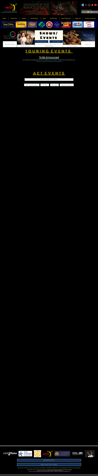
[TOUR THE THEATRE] (10, 44)
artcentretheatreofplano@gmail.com (63, 471)
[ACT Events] (56, 41)
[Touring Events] (41, 41)
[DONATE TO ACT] (49, 460)
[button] (34, 18)
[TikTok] (92, 5)
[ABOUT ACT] (88, 44)
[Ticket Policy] (54, 85)
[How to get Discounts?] (32, 85)
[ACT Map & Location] (72, 46)
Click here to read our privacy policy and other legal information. (60, 469)
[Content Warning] (49, 46)
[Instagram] (89, 5)
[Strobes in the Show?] (26, 46)
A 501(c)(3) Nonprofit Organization (10, 11)
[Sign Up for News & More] (49, 464)
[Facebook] (82, 5)
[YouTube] (95, 5)
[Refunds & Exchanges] (67, 85)
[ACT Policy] (44, 85)
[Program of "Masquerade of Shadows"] (49, 79)
